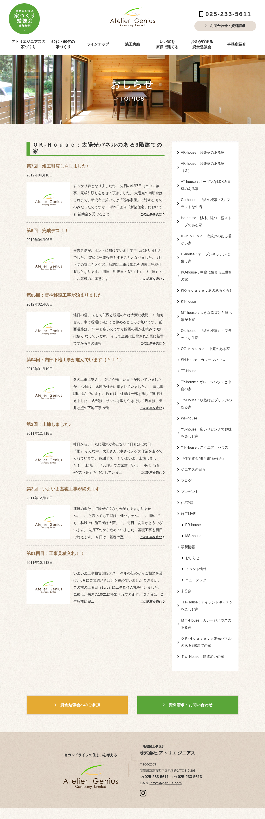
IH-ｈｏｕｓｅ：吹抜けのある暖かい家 (206, 232)
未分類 (186, 559)
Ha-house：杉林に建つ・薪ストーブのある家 (206, 215)
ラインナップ (98, 44)
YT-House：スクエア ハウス (204, 425)
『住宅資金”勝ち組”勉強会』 (203, 435)
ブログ (186, 456)
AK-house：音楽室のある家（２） (203, 166)
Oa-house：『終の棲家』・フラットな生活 (206, 320)
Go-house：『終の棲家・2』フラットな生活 (205, 199)
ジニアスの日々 (193, 446)
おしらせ (192, 528)
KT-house (188, 290)
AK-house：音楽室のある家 (203, 152)
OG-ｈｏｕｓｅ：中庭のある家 (205, 333)
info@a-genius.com (163, 746)
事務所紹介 (236, 44)
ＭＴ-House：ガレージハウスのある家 (206, 590)
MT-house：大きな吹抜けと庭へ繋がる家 (206, 303)
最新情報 (188, 518)
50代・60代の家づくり (63, 44)
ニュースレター (197, 549)
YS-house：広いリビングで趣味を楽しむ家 (206, 411)
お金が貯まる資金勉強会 (202, 44)
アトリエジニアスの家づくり (28, 44)
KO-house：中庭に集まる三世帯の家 (206, 266)
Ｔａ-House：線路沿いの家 (202, 620)
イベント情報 (195, 539)
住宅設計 (188, 476)
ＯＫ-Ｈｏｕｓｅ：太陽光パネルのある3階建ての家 (206, 606)
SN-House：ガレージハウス (203, 344)
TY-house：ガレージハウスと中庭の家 (206, 368)
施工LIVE (188, 487)
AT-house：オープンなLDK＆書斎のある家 (206, 182)
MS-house (193, 508)
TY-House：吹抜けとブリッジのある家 (206, 384)
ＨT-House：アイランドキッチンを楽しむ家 (207, 573)
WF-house (189, 398)
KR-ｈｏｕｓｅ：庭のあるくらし (207, 279)
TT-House (188, 354)
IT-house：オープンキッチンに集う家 (205, 249)
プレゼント (190, 466)
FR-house (193, 497)
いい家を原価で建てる (167, 44)
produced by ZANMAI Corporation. (175, 808)
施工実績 (132, 44)
